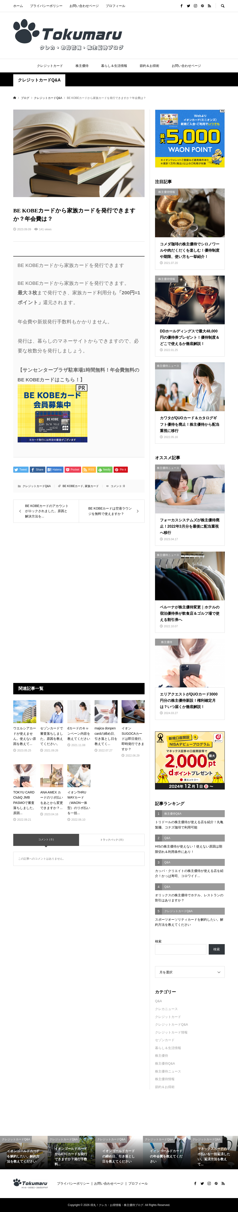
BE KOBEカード (73, 486)
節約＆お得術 (149, 66)
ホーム (18, 6)
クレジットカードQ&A (39, 80)
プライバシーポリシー (46, 6)
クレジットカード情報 (171, 1032)
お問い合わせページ (84, 6)
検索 (158, 941)
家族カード (92, 486)
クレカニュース (166, 1009)
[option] (24, 1152)
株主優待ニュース (168, 1071)
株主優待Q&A (165, 1063)
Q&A (158, 1001)
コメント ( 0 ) (46, 839)
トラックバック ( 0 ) (111, 839)
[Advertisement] (79, 566)
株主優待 (82, 66)
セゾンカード (165, 1040)
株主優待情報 (165, 1079)
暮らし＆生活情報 (114, 66)
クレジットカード (50, 66)
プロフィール (115, 6)
